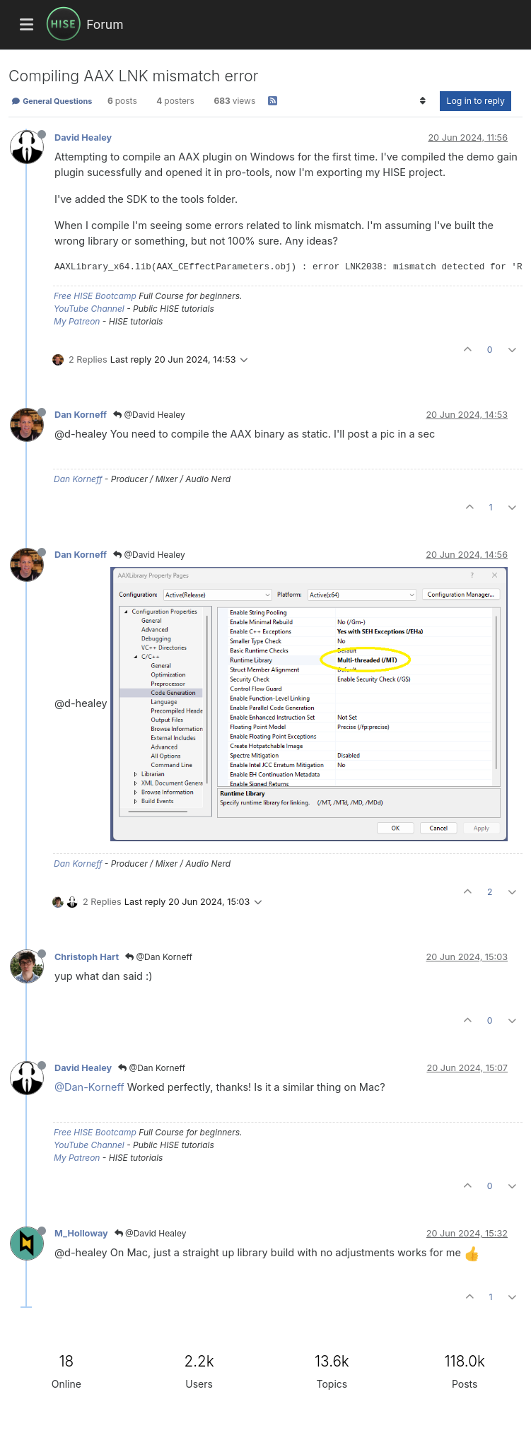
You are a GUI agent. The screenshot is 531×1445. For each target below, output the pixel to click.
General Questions (51, 101)
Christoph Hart (86, 957)
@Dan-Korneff (89, 1087)
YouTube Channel (89, 308)
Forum (104, 24)
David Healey (83, 137)
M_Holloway (81, 1233)
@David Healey (149, 414)
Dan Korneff (80, 414)
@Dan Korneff (158, 957)
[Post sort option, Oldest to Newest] (422, 101)
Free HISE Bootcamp (95, 296)
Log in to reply (475, 100)
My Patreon (77, 321)
